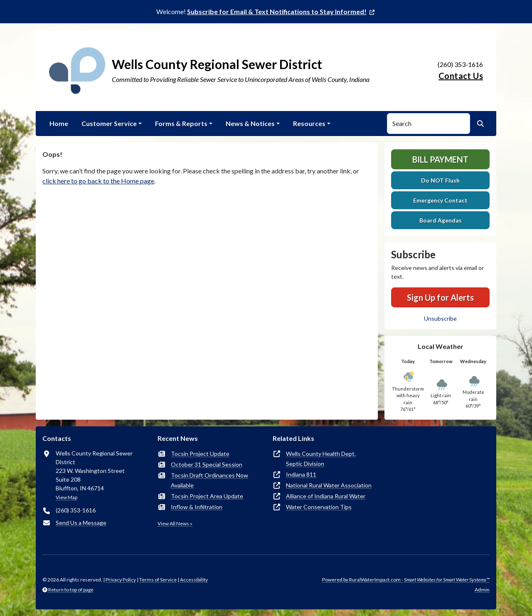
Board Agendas (440, 220)
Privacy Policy (121, 579)
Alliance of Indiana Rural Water (325, 496)
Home (58, 123)
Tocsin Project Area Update (207, 496)
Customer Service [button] (109, 123)
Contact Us (460, 76)
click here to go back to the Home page (98, 181)
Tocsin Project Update (200, 453)
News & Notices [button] (250, 123)
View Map (66, 497)
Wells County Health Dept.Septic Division (321, 458)
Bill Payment (440, 159)
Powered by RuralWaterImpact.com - (406, 579)
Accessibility (194, 579)
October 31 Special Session (206, 464)
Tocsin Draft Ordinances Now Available (209, 480)
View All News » (175, 523)
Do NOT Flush (440, 180)
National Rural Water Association (329, 485)
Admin (482, 589)
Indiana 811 (301, 474)
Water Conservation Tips (319, 506)
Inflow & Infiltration (196, 506)
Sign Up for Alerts (440, 297)
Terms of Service (158, 579)
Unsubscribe (440, 318)
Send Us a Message (81, 522)
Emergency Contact (440, 200)
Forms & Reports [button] (181, 123)
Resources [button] (309, 123)
